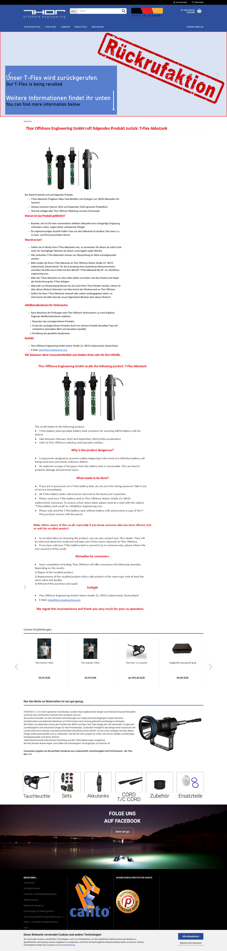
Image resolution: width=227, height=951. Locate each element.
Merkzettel (197, 2)
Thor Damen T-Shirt (90, 663)
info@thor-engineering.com (53, 349)
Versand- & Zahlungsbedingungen (40, 894)
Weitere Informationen (191, 943)
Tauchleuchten (32, 27)
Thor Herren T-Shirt (44, 663)
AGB (26, 927)
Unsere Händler (194, 27)
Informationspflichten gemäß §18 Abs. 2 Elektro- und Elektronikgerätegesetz (43, 919)
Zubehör (65, 27)
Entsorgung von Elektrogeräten (39, 911)
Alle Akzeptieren (191, 936)
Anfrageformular (32, 888)
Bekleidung (98, 27)
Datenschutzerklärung (65, 945)
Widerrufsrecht (31, 900)
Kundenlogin (180, 2)
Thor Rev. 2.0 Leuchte (136, 663)
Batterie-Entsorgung (34, 905)
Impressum (29, 882)
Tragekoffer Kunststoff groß (182, 663)
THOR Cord (50, 27)
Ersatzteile (81, 27)
